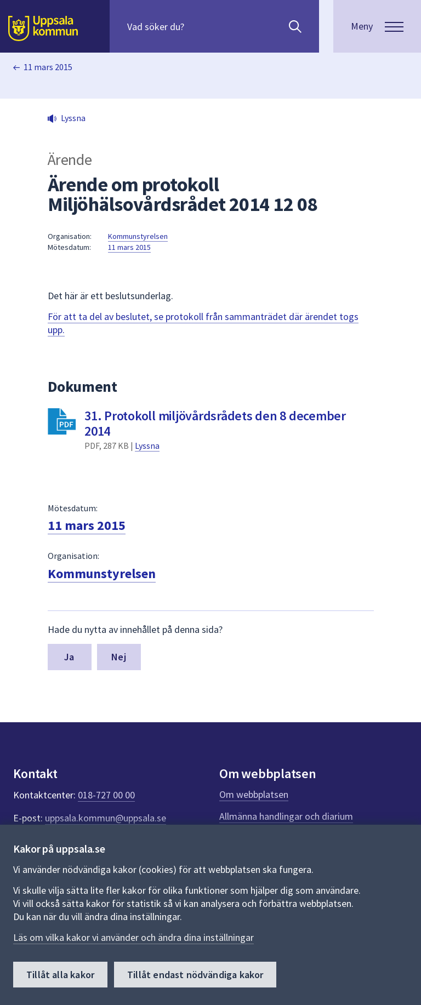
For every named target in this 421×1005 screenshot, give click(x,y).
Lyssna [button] (73, 117)
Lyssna (147, 445)
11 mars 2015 (48, 66)
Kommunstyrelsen (138, 236)
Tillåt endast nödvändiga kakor (195, 974)
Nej (118, 656)
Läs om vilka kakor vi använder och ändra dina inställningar (133, 937)
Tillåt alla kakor (60, 974)
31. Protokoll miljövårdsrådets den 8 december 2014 (215, 423)
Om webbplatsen (253, 794)
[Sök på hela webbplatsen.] (198, 26)
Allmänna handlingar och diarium (286, 816)
